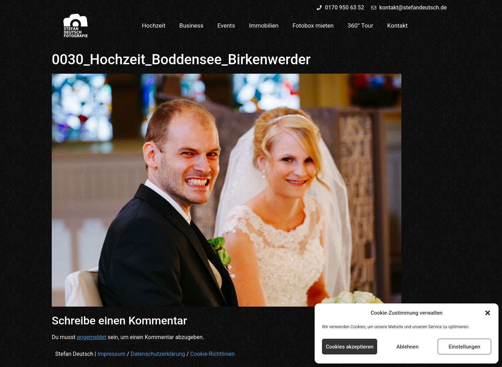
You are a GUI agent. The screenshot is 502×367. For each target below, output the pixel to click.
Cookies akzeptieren (349, 347)
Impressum (112, 354)
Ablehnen (407, 347)
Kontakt (397, 25)
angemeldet (91, 337)
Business (191, 25)
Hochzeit (153, 25)
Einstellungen (464, 347)
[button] (487, 312)
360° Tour (360, 25)
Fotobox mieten (313, 25)
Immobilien (264, 25)
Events (226, 25)
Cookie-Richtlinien (212, 354)
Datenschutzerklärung (158, 354)
